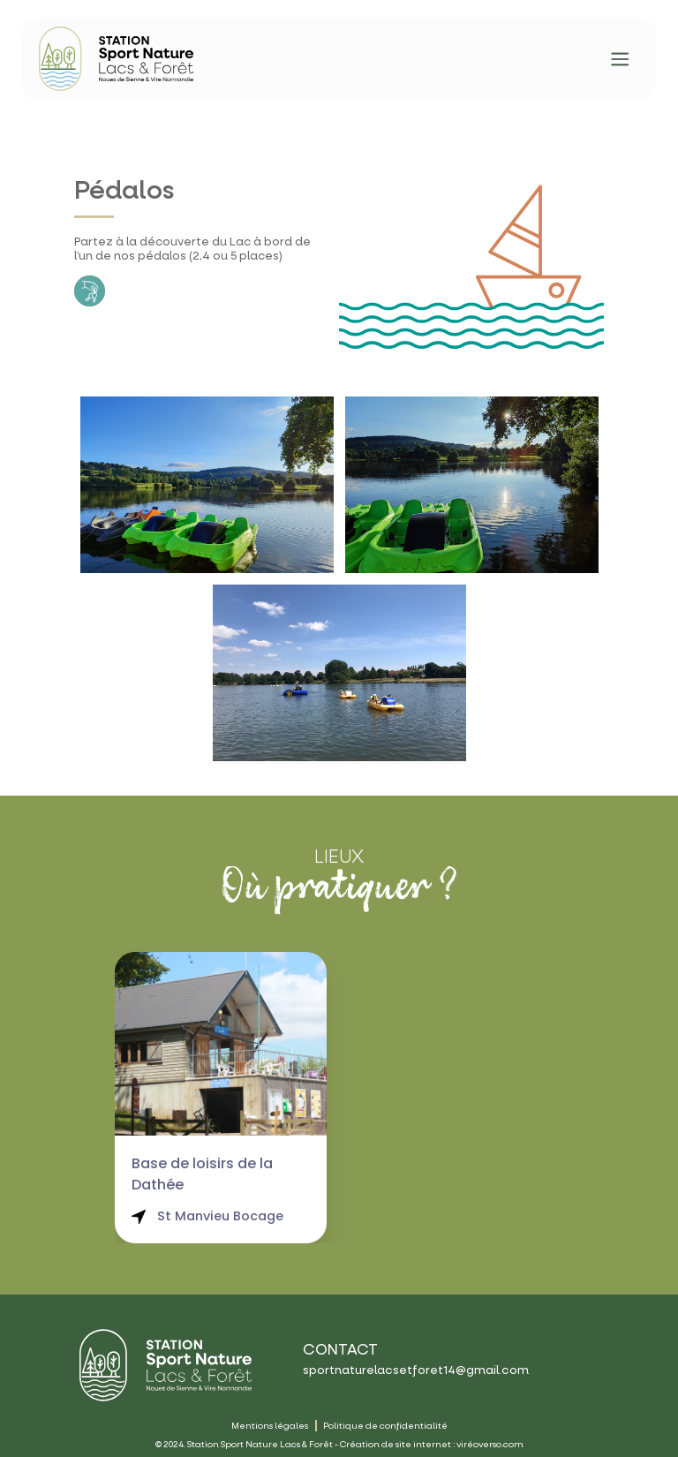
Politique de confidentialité (385, 1425)
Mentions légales (269, 1425)
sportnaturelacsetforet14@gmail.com (416, 1370)
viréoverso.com (490, 1444)
